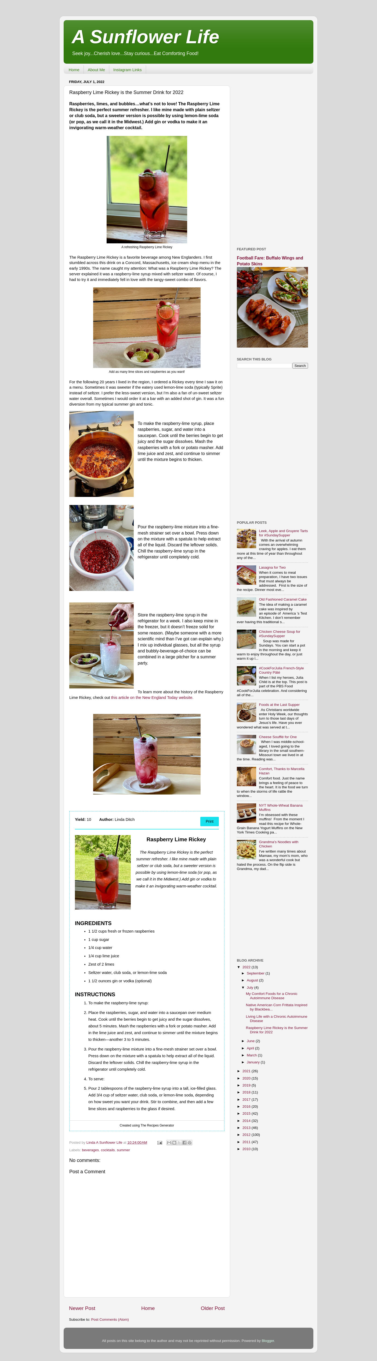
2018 (247, 1092)
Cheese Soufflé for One (278, 737)
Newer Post (82, 1308)
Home (74, 69)
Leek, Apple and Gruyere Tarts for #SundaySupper (283, 533)
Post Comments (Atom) (110, 1319)
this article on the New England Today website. (152, 697)
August (253, 980)
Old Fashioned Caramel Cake (283, 599)
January (254, 1062)
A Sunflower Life (145, 36)
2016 (247, 1106)
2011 (247, 1142)
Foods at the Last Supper (279, 705)
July (250, 987)
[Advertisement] (272, 158)
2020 (247, 1078)
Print (209, 821)
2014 (247, 1121)
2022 (247, 967)
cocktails (108, 1150)
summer (123, 1150)
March (252, 1055)
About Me (96, 69)
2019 (247, 1085)
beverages (90, 1150)
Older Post (213, 1308)
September (256, 973)
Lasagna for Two (272, 567)
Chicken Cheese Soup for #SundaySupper (279, 634)
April (251, 1048)
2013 (247, 1128)
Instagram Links (127, 69)
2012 (247, 1135)
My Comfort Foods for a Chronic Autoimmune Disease (272, 996)
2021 (247, 1071)
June (251, 1041)
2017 (247, 1100)
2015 (247, 1113)
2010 (247, 1149)
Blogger (268, 1341)
